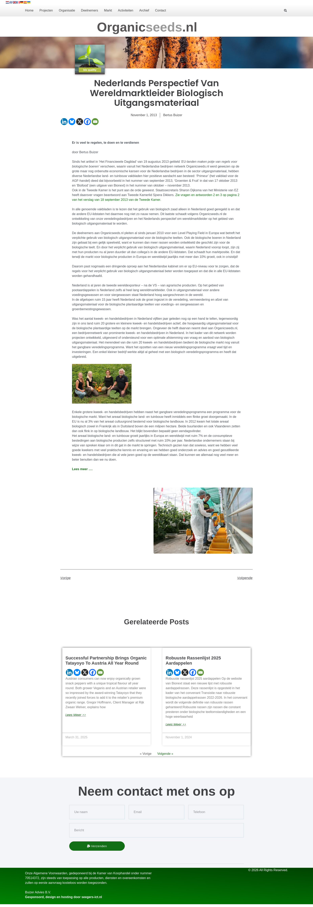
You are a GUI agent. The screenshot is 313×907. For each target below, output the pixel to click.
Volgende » (165, 753)
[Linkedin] (64, 121)
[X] (79, 121)
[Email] (95, 121)
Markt (108, 10)
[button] (285, 10)
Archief (144, 10)
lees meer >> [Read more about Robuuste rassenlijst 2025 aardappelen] (176, 724)
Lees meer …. (82, 469)
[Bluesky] (71, 121)
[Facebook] (87, 121)
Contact (160, 10)
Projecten (46, 10)
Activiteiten (125, 10)
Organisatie (67, 10)
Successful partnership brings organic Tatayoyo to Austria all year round (106, 660)
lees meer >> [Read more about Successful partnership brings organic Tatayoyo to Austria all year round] (75, 715)
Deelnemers (89, 10)
